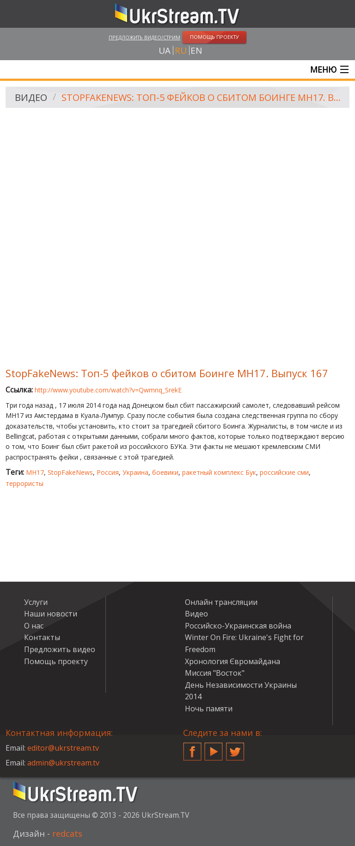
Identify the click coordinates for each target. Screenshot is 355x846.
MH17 (35, 472)
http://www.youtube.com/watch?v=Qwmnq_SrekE (108, 390)
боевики (165, 472)
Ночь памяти (209, 708)
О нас (33, 626)
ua (165, 50)
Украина (135, 472)
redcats (67, 833)
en (196, 50)
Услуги (36, 602)
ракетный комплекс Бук (219, 472)
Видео (31, 97)
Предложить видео (59, 649)
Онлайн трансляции (221, 602)
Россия (108, 472)
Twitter (235, 748)
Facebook (192, 748)
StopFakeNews (70, 472)
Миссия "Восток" (215, 673)
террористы (24, 483)
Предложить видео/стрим (144, 37)
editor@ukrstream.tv (63, 748)
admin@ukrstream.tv (63, 763)
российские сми (284, 472)
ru (181, 50)
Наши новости (50, 614)
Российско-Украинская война (238, 626)
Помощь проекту (56, 661)
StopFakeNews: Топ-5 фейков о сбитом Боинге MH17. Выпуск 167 (202, 97)
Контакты (42, 637)
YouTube (213, 748)
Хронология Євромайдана (232, 661)
